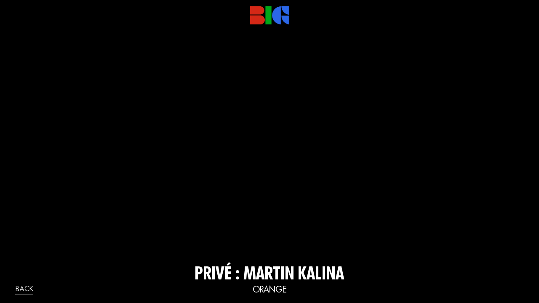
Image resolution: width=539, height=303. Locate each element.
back (24, 289)
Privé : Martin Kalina (269, 275)
